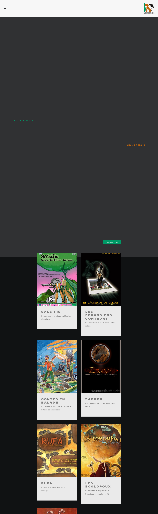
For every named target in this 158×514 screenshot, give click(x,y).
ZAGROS (94, 226)
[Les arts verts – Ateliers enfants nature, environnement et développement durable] (149, 8)
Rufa (47, 315)
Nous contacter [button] (112, 62)
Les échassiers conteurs (98, 135)
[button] (57, 99)
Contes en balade (53, 225)
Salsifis (51, 132)
